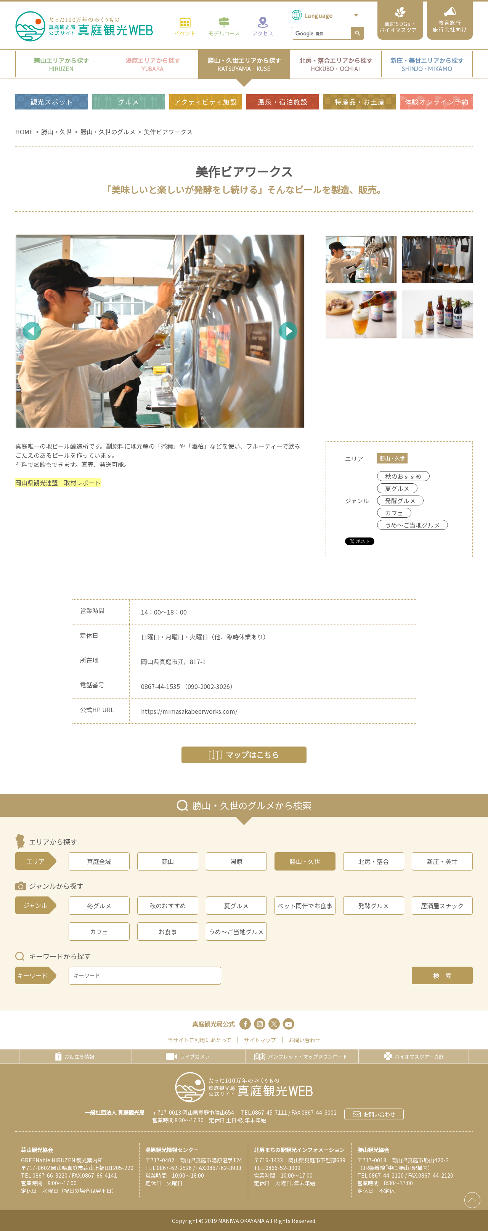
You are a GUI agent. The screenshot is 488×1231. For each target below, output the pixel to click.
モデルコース (224, 26)
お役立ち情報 (74, 1056)
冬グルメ (99, 905)
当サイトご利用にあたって (199, 1040)
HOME (24, 131)
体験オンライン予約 (437, 101)
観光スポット (51, 101)
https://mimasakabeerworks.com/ (189, 711)
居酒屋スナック (442, 905)
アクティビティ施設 (205, 101)
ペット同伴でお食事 (305, 905)
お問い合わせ (305, 1040)
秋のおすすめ (167, 905)
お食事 (168, 931)
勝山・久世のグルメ (107, 131)
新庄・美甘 (442, 861)
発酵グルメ (373, 905)
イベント (185, 26)
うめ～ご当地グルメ (236, 931)
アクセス (262, 26)
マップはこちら (244, 754)
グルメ (129, 101)
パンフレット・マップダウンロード (301, 1056)
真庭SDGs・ (400, 20)
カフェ (99, 931)
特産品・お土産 (360, 101)
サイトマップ (260, 1040)
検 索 (442, 975)
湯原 (236, 861)
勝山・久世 (56, 131)
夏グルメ (236, 905)
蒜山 (168, 861)
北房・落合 (373, 861)
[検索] (320, 33)
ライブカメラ (188, 1056)
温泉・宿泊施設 (283, 101)
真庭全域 (99, 861)
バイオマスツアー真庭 (414, 1056)
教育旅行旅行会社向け (450, 19)
